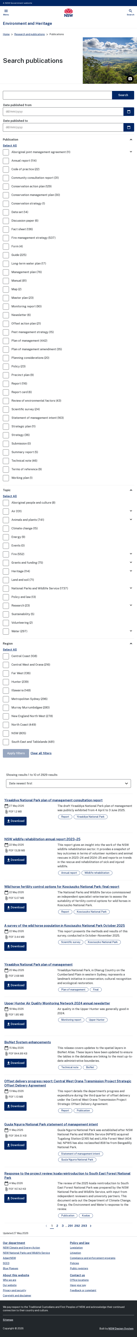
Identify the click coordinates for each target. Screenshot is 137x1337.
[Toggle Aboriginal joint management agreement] (131, 151)
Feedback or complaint (83, 1290)
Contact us (77, 1275)
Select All (10, 145)
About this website (16, 1275)
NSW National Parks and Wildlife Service (26, 1252)
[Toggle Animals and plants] (131, 519)
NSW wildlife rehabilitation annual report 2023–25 (42, 839)
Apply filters (16, 753)
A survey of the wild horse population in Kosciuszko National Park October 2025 (64, 925)
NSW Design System (120, 1328)
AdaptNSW (9, 1258)
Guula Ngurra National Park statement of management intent (51, 1124)
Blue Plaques (10, 1268)
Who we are (9, 1280)
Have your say (78, 1285)
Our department (14, 1243)
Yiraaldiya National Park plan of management (38, 964)
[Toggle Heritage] (131, 571)
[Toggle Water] (131, 631)
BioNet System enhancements (27, 1042)
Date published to (15, 121)
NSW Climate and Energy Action (21, 1247)
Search (123, 95)
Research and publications (29, 34)
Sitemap (8, 1319)
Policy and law (80, 1243)
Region (8, 643)
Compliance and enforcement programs (92, 1258)
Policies (74, 1263)
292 (77, 1226)
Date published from (17, 105)
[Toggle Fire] (131, 554)
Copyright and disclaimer (17, 1295)
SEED (6, 1263)
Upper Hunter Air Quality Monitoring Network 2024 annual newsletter (57, 1003)
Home (6, 34)
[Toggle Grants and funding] (131, 562)
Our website (10, 1285)
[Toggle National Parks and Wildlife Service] (131, 588)
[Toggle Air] (131, 511)
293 (84, 1226)
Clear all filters (41, 753)
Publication (10, 139)
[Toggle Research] (131, 605)
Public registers (79, 1268)
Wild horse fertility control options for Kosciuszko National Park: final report (61, 887)
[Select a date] (128, 111)
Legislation (76, 1247)
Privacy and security (14, 1290)
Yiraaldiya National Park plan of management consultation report (53, 800)
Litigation (75, 1252)
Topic (7, 490)
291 (71, 1226)
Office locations (79, 1280)
